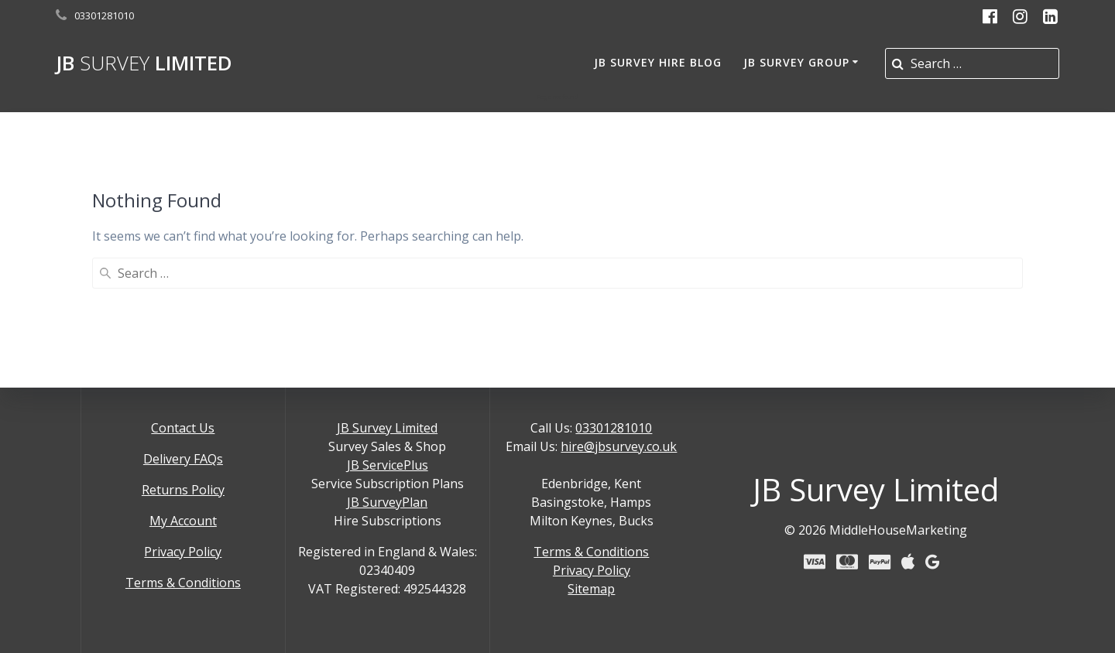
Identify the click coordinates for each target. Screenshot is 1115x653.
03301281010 (613, 427)
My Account (183, 520)
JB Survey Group (796, 62)
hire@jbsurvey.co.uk (619, 446)
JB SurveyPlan (387, 502)
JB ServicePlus (387, 465)
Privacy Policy (182, 551)
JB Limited (144, 63)
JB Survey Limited (387, 427)
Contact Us (182, 427)
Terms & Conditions (183, 582)
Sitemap (591, 588)
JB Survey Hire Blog (658, 62)
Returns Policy (183, 489)
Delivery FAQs (183, 458)
